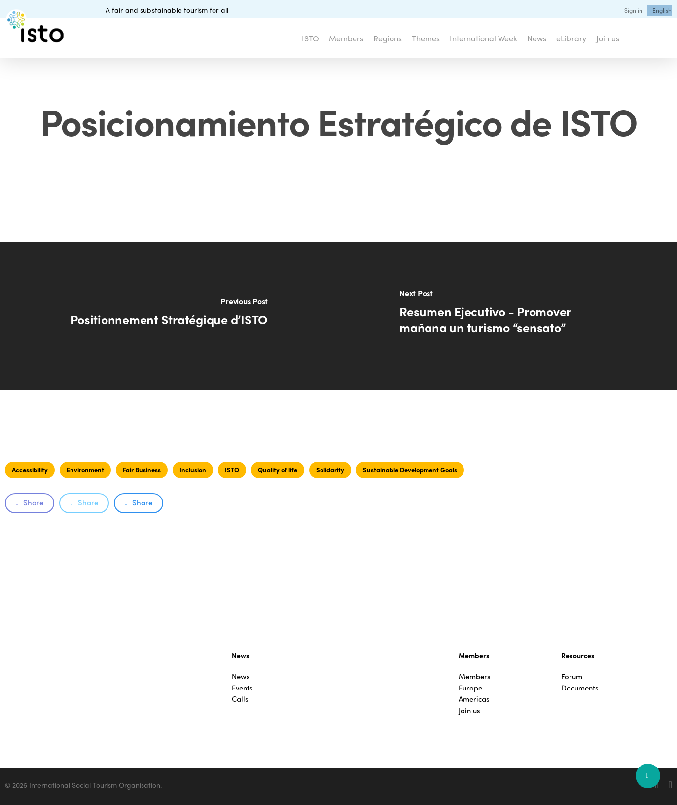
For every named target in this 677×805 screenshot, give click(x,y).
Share (29, 502)
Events (242, 687)
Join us (469, 710)
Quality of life (277, 469)
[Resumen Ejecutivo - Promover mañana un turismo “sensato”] (508, 316)
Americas (474, 699)
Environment (85, 469)
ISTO (232, 469)
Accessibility (30, 469)
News (241, 676)
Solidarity (330, 469)
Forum (571, 676)
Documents (580, 687)
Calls (240, 699)
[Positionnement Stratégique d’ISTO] (169, 316)
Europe (470, 687)
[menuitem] (662, 10)
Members (475, 676)
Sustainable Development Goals (410, 469)
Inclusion (192, 469)
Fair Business (142, 469)
